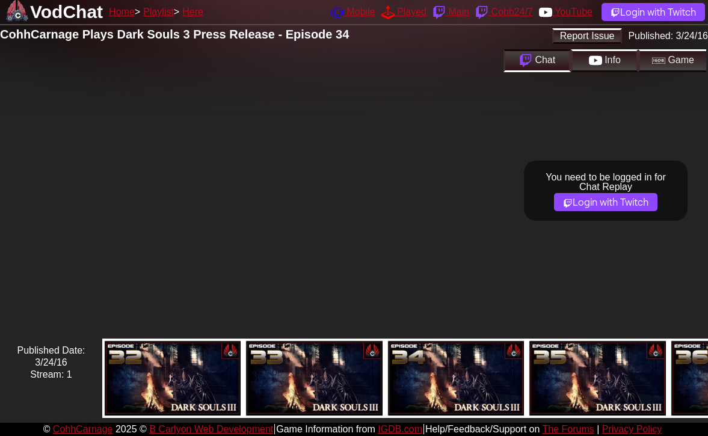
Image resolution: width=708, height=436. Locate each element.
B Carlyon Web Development (211, 429)
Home (122, 12)
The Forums (568, 429)
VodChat (66, 12)
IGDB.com (400, 429)
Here (192, 12)
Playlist (158, 12)
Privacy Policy (632, 429)
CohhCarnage (83, 429)
